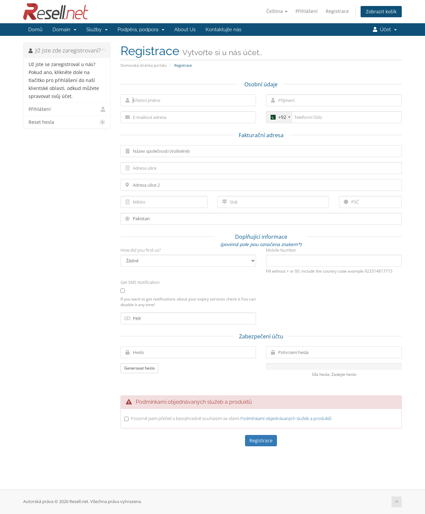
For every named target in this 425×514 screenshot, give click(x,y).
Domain (64, 30)
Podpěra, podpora (141, 30)
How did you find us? (141, 250)
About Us (185, 30)
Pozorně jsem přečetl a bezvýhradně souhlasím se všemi (231, 418)
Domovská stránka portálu (144, 65)
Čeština (277, 11)
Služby (97, 30)
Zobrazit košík (381, 11)
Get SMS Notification (140, 282)
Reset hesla (67, 122)
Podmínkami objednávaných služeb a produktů (286, 418)
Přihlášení (307, 11)
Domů (35, 30)
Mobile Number (281, 250)
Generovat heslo (139, 368)
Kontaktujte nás (223, 30)
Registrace (337, 11)
